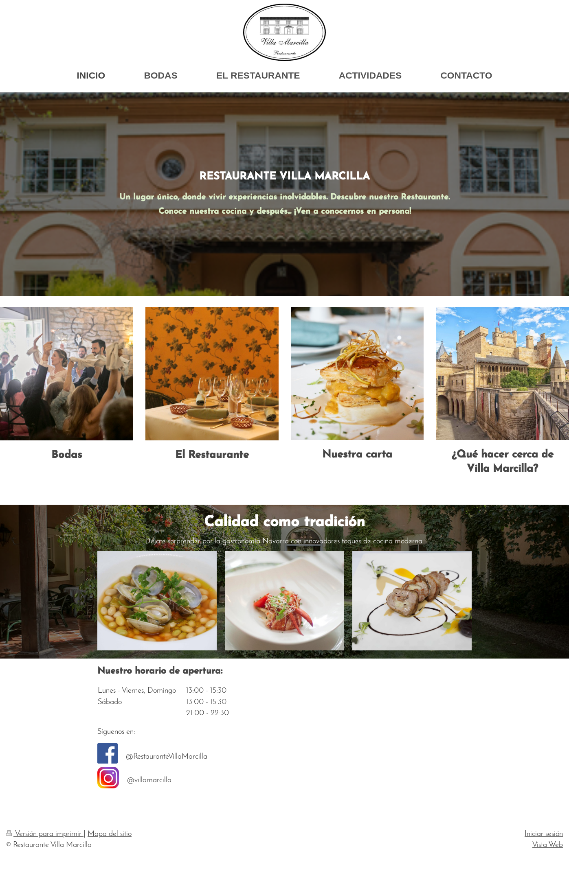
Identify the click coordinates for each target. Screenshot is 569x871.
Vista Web (547, 845)
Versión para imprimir (44, 834)
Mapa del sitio (110, 834)
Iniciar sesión (544, 834)
